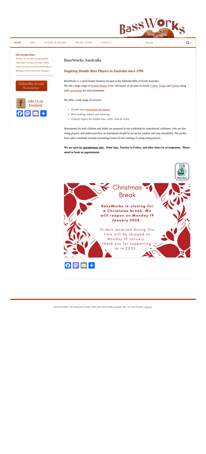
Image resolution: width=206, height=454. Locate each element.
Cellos (154, 85)
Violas (162, 85)
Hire (33, 42)
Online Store (83, 42)
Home (17, 42)
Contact (106, 42)
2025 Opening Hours (25, 54)
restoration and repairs (97, 109)
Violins (175, 85)
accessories (76, 90)
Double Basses (99, 85)
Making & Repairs (55, 42)
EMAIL (148, 307)
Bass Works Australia (152, 26)
